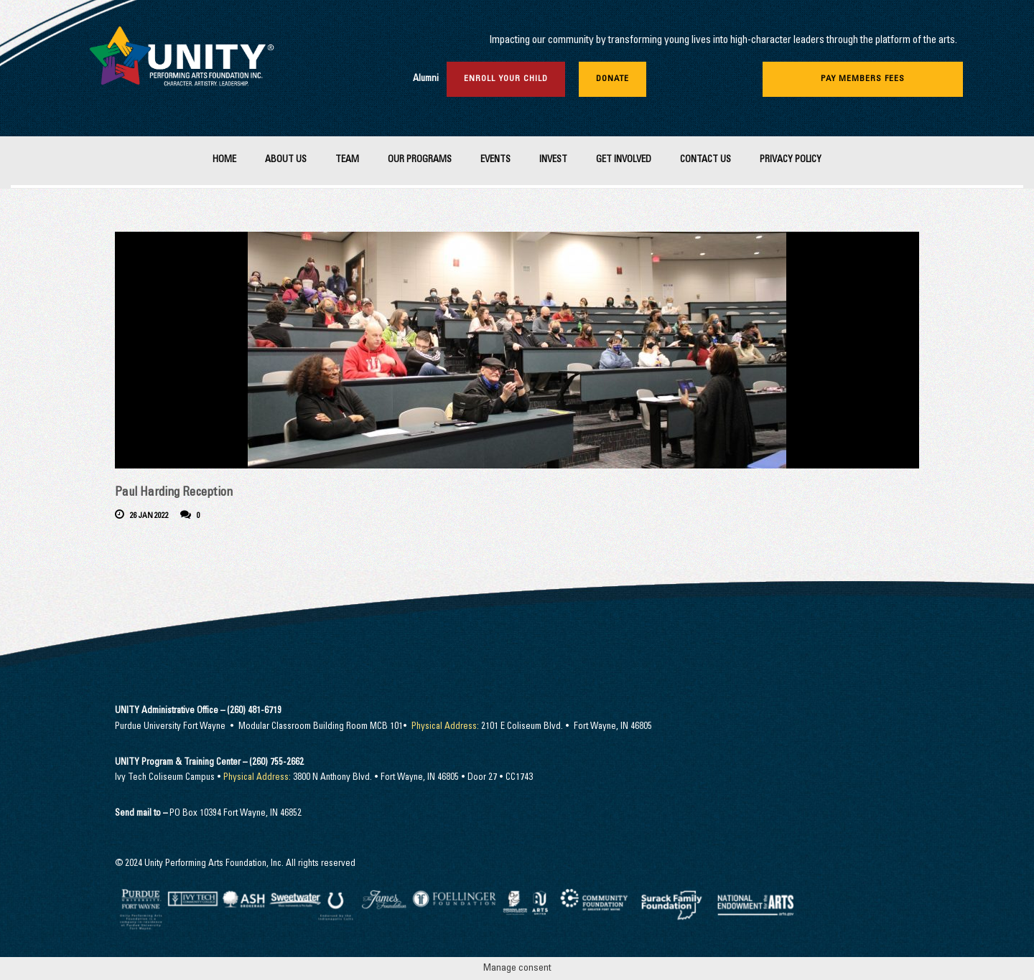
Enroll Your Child (506, 79)
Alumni (426, 79)
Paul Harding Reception (174, 493)
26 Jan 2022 (149, 516)
